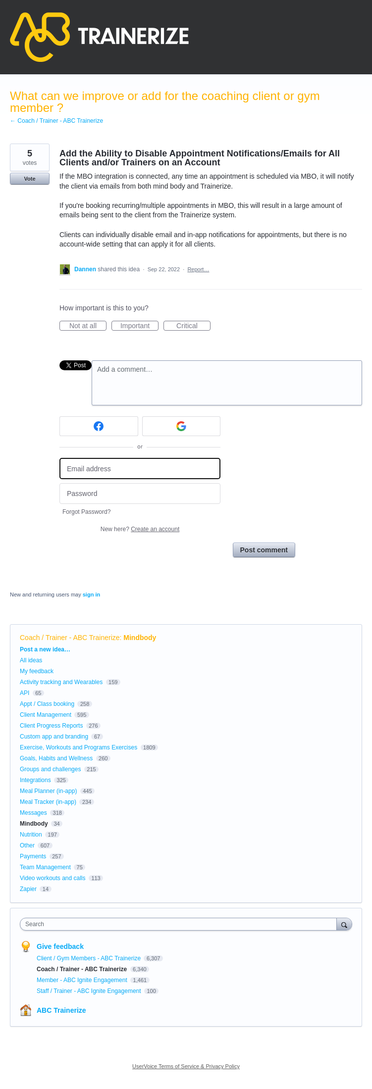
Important (139, 326)
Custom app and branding (54, 736)
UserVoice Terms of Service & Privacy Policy (186, 1066)
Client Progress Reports (51, 725)
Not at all (87, 326)
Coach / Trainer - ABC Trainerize (70, 638)
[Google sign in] (181, 426)
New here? (140, 529)
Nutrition (31, 834)
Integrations (35, 780)
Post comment (264, 550)
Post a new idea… (45, 649)
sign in (91, 594)
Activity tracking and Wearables (61, 682)
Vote (29, 179)
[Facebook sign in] (98, 426)
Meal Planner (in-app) (48, 791)
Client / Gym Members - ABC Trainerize (89, 958)
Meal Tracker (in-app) (48, 801)
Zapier (28, 889)
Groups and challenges (50, 769)
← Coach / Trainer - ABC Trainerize (56, 120)
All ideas (31, 660)
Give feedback (60, 946)
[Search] (344, 924)
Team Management (45, 867)
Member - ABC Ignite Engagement (83, 980)
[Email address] (139, 468)
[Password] (139, 493)
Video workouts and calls (53, 878)
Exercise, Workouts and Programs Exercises (78, 747)
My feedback (36, 671)
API (24, 693)
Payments (33, 856)
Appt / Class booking (47, 703)
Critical (193, 326)
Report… (198, 269)
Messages (33, 812)
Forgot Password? (86, 511)
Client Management (45, 714)
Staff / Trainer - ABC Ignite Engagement (90, 991)
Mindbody (139, 638)
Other (27, 845)
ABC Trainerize (61, 1010)
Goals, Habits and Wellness (56, 758)
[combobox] (180, 924)
